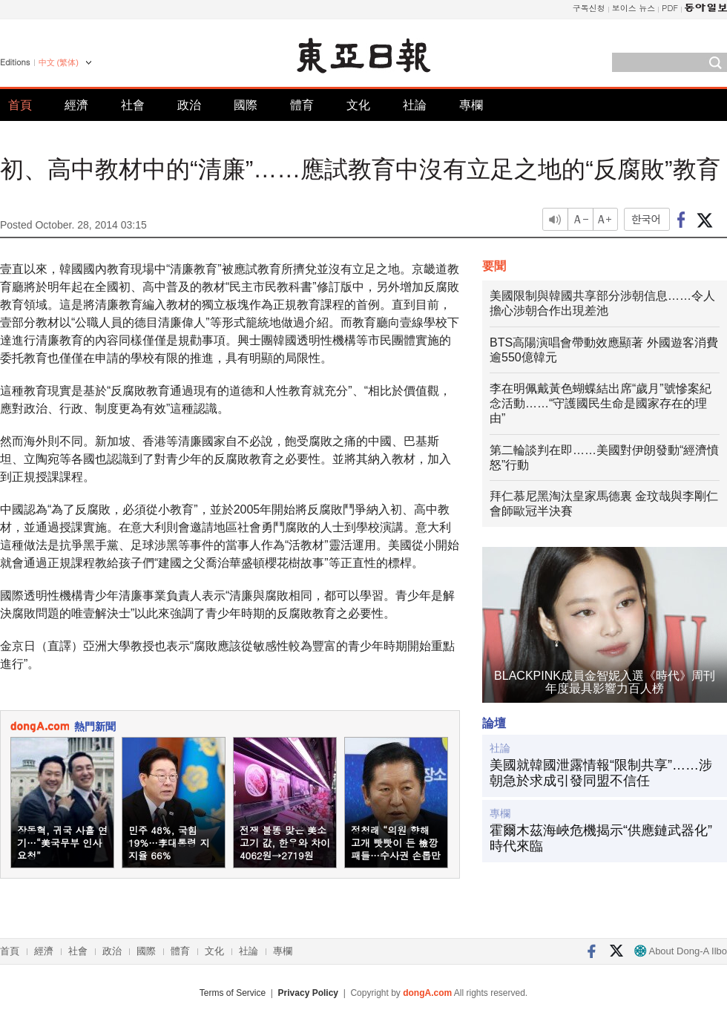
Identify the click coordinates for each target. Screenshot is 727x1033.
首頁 (20, 105)
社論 (415, 105)
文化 (358, 105)
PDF (670, 7)
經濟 (76, 105)
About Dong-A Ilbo (680, 951)
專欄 (471, 105)
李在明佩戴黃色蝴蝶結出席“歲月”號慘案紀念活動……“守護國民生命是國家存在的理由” (600, 403)
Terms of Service (233, 993)
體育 (302, 105)
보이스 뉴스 (634, 7)
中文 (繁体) (59, 62)
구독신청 (589, 7)
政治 (189, 105)
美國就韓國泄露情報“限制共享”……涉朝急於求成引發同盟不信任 (601, 773)
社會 (133, 105)
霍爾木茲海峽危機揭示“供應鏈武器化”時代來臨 (601, 838)
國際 (245, 105)
